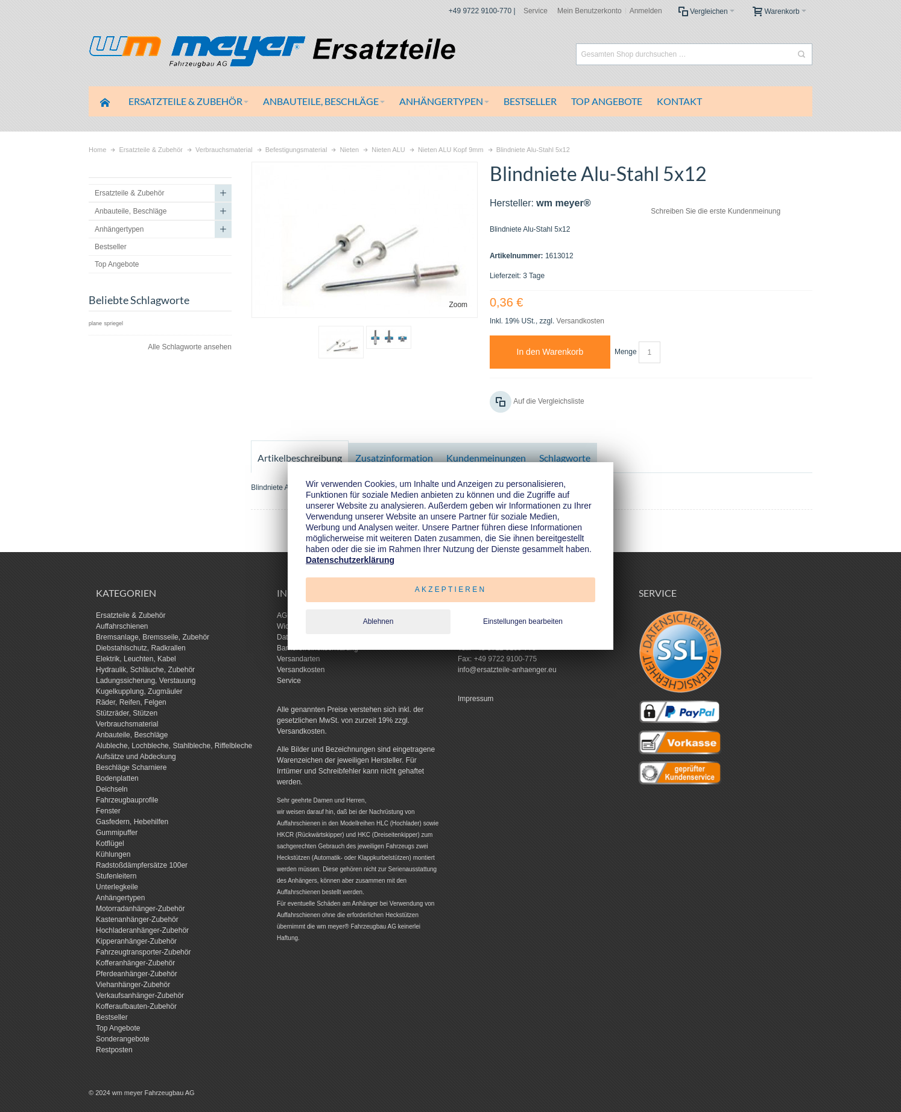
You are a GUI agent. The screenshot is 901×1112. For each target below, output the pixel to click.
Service (535, 11)
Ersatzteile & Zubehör (130, 615)
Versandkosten (580, 321)
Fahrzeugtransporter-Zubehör (143, 952)
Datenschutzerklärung (350, 560)
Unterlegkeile (117, 887)
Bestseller (112, 1017)
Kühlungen (113, 854)
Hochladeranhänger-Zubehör (142, 930)
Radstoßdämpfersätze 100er (142, 865)
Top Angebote (118, 1028)
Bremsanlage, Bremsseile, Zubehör (152, 637)
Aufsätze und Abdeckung (136, 756)
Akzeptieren (451, 589)
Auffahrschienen (122, 626)
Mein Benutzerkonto (589, 11)
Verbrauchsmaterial (127, 724)
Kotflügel (110, 843)
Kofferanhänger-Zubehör (135, 963)
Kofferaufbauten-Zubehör (136, 1006)
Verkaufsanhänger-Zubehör (140, 995)
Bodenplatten (117, 778)
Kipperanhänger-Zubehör (136, 941)
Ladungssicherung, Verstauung (145, 680)
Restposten (114, 1050)
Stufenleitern (116, 876)
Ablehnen (378, 621)
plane (95, 323)
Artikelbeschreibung (300, 457)
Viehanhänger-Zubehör (133, 984)
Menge (626, 352)
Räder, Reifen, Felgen (131, 702)
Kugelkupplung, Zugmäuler (139, 691)
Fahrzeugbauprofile (127, 800)
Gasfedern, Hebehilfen (132, 822)
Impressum (475, 698)
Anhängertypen (120, 898)
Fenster (108, 811)
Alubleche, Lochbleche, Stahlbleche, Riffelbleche (174, 746)
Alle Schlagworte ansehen (190, 347)
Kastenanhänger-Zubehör (137, 919)
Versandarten (298, 659)
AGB (284, 615)
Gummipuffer (117, 832)
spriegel (113, 323)
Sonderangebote (123, 1039)
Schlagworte (564, 457)
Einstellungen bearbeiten (523, 621)
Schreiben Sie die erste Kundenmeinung (715, 211)
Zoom (458, 304)
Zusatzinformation (394, 457)
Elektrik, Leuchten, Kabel (136, 659)
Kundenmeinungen (486, 457)
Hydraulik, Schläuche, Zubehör (145, 670)
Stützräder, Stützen (126, 713)
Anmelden (646, 11)
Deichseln (112, 789)
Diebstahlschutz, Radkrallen (141, 648)
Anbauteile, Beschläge (132, 735)
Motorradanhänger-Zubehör (140, 908)
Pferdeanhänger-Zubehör (136, 974)
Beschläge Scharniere (131, 767)
